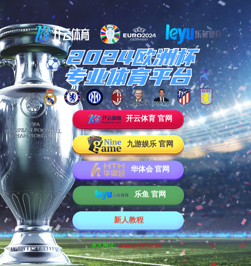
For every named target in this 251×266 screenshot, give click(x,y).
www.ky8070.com (140, 245)
